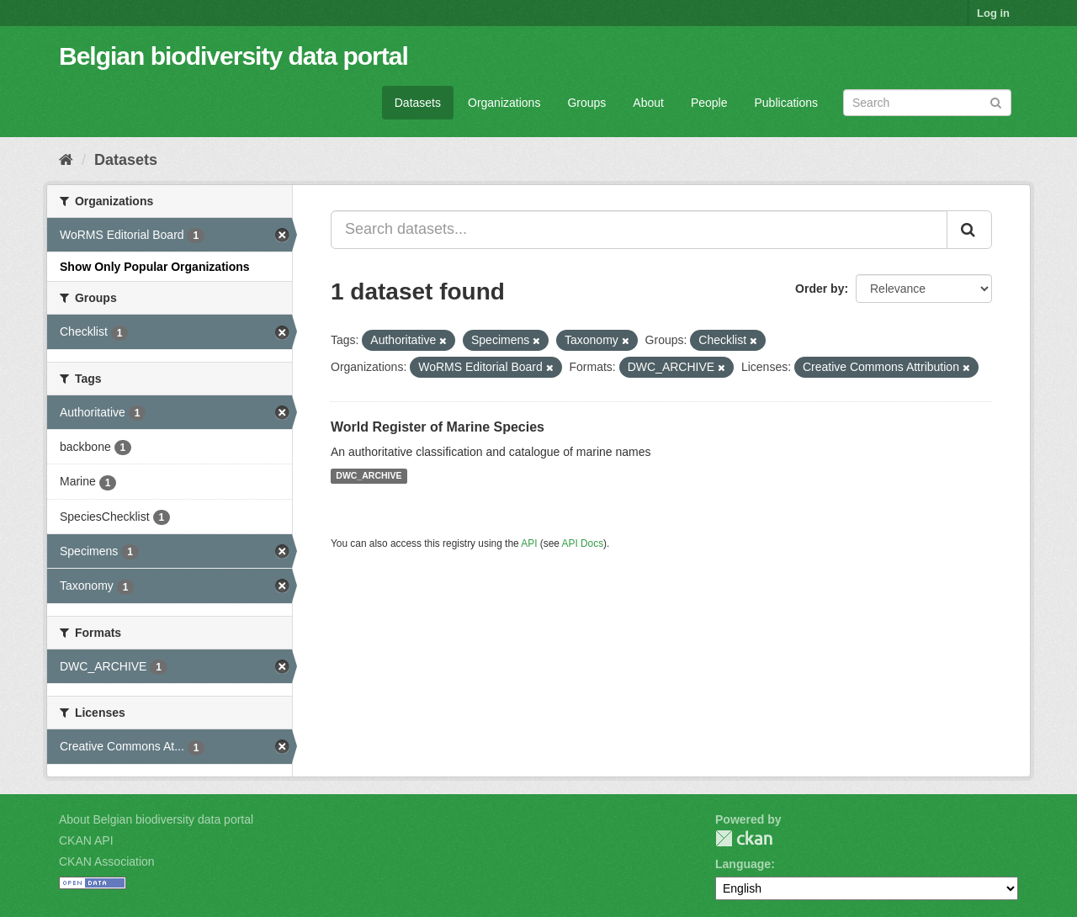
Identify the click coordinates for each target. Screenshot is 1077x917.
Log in (993, 13)
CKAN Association (107, 861)
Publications (787, 102)
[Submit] (996, 101)
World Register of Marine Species (437, 427)
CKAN (743, 838)
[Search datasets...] (639, 229)
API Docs (583, 543)
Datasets (418, 102)
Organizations (504, 102)
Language (743, 864)
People (709, 102)
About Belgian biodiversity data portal (156, 819)
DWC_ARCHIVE (368, 476)
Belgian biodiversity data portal (233, 56)
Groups (586, 102)
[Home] (66, 159)
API (529, 543)
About (648, 102)
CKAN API (86, 840)
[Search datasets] (927, 102)
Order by (819, 288)
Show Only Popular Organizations (155, 266)
